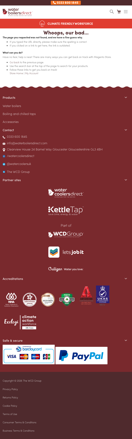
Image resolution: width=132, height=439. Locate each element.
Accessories (11, 121)
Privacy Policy (10, 389)
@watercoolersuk (19, 163)
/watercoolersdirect (20, 155)
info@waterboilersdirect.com (27, 143)
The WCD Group (18, 171)
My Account (31, 73)
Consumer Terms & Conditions (19, 422)
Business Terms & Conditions (18, 430)
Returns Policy (10, 397)
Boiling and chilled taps (19, 113)
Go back (14, 62)
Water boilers (12, 105)
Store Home (16, 73)
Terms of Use (10, 414)
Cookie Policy (10, 405)
